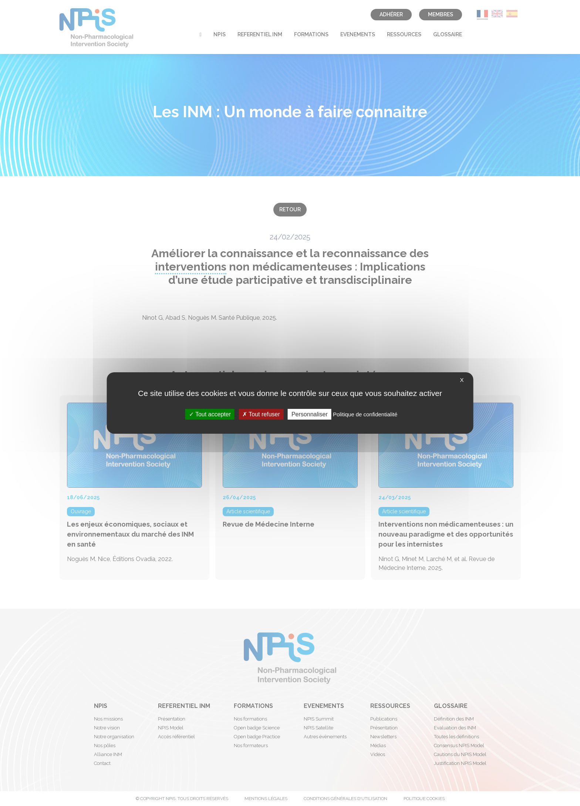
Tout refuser (261, 414)
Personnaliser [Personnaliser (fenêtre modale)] (309, 414)
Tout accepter (210, 414)
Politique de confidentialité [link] (365, 414)
